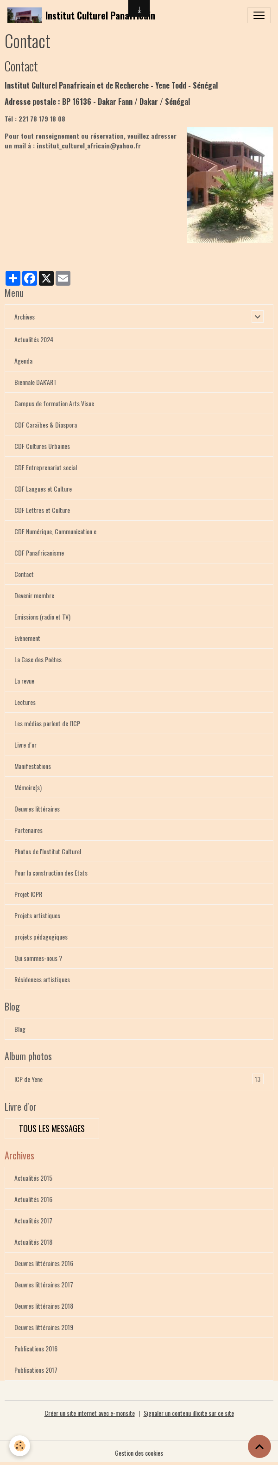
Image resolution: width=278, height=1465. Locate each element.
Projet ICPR (28, 894)
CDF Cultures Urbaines (42, 446)
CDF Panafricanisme (39, 552)
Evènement (27, 638)
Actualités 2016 (33, 1199)
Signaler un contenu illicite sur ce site (189, 1413)
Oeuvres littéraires (37, 808)
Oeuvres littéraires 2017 (43, 1284)
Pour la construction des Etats (51, 872)
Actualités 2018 (33, 1242)
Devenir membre (34, 595)
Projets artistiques (37, 915)
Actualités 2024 (33, 339)
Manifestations (32, 766)
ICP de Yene (139, 1079)
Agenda (23, 360)
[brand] (81, 15)
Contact (24, 574)
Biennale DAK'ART (35, 382)
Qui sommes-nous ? (38, 958)
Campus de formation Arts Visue (54, 403)
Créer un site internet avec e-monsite (89, 1413)
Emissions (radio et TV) (42, 616)
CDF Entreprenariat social (45, 467)
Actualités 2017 (33, 1220)
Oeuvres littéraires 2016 (43, 1263)
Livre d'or (25, 744)
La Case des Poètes (38, 659)
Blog (19, 1029)
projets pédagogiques (41, 936)
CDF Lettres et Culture (42, 510)
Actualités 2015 (33, 1178)
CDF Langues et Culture (43, 488)
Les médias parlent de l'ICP (47, 723)
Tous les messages (52, 1128)
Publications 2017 (35, 1370)
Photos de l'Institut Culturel (47, 851)
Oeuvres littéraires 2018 (43, 1306)
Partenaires (28, 830)
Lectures (25, 702)
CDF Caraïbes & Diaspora (45, 424)
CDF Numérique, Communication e (55, 531)
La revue (24, 680)
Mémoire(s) (28, 787)
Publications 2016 (35, 1348)
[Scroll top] (259, 1446)
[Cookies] (19, 1445)
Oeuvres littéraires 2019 (43, 1327)
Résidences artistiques (42, 979)
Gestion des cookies (139, 1453)
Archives (24, 316)
